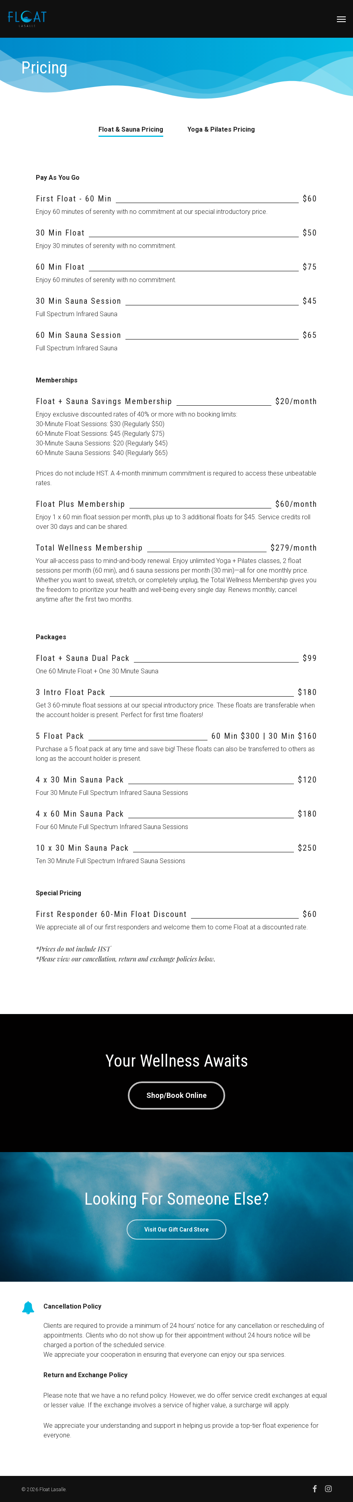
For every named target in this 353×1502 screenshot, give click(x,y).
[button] (341, 19)
